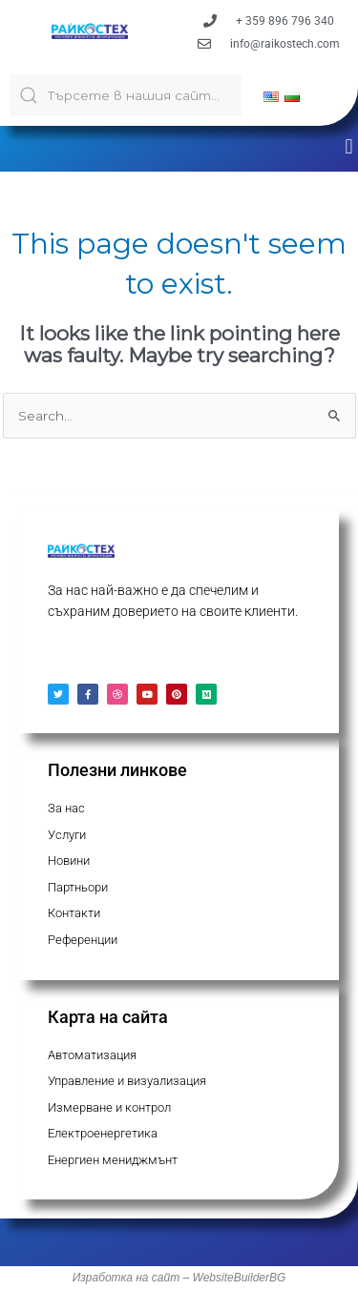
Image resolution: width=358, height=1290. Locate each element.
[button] (349, 146)
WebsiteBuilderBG (239, 1277)
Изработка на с (115, 1277)
